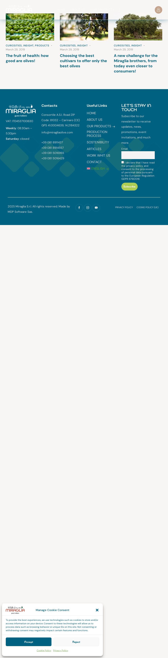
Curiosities (14, 45)
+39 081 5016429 (52, 158)
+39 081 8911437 (52, 142)
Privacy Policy (60, 650)
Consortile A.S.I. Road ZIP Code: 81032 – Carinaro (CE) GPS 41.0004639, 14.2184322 (60, 120)
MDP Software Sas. (20, 212)
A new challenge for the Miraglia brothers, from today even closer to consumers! (136, 63)
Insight (28, 45)
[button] (97, 610)
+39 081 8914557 (52, 148)
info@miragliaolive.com (57, 132)
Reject (76, 642)
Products (42, 45)
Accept (28, 642)
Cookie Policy (44, 650)
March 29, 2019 (15, 49)
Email (124, 148)
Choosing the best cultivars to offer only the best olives (83, 60)
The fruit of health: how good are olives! (27, 58)
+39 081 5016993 (52, 153)
